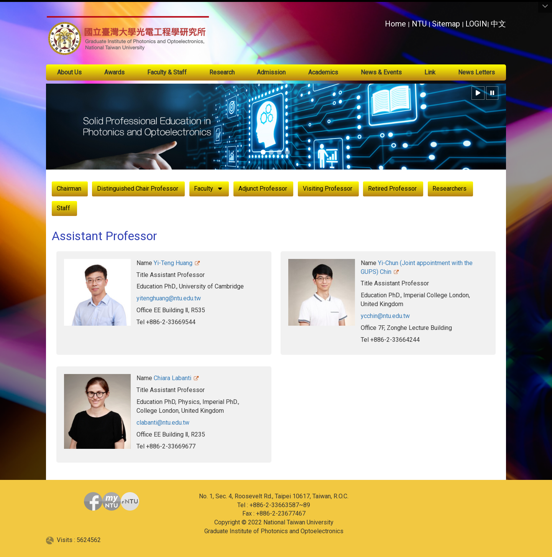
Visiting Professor (327, 188)
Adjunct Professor (262, 188)
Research (222, 72)
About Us (69, 72)
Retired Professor (392, 188)
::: (380, 22)
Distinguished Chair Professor (137, 188)
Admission (271, 72)
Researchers (449, 188)
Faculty (203, 188)
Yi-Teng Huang (173, 263)
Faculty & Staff (167, 72)
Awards (114, 72)
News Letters (476, 72)
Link (429, 72)
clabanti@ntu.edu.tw (162, 422)
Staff (63, 208)
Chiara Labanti (172, 378)
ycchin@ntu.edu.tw (385, 316)
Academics (323, 72)
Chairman (69, 188)
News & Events (381, 72)
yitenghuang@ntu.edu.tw (168, 298)
